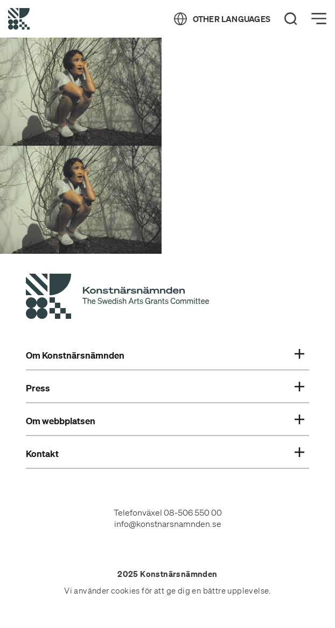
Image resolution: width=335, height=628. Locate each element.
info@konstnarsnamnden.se (167, 523)
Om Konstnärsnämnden (165, 355)
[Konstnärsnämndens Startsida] (117, 298)
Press (165, 388)
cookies (125, 591)
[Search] (291, 19)
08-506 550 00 (193, 512)
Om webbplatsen (165, 421)
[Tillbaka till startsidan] (19, 19)
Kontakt (165, 453)
